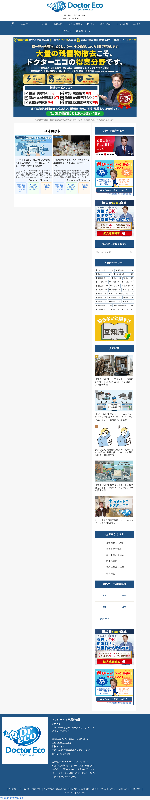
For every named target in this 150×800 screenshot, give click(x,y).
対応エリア (72, 789)
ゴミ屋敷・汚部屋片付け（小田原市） (33, 188)
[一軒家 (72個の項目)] (114, 282)
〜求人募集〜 (136, 789)
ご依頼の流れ (36, 789)
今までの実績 (49, 789)
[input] (114, 252)
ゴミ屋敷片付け (113, 549)
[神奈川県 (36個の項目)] (127, 286)
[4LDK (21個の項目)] (128, 302)
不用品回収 (111, 561)
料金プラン (13, 789)
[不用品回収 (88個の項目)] (102, 278)
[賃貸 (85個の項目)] (128, 278)
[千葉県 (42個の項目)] (115, 286)
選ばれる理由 (61, 789)
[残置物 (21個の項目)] (114, 302)
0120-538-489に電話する (12, 798)
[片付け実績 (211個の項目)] (104, 270)
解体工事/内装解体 (115, 555)
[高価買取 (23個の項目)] (115, 298)
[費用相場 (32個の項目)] (115, 290)
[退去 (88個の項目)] (116, 278)
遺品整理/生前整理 (115, 567)
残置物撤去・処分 (114, 543)
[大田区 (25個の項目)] (101, 294)
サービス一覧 (24, 789)
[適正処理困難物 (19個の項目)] (123, 305)
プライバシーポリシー (108, 789)
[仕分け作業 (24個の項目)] (126, 294)
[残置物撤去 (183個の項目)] (124, 270)
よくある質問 (84, 789)
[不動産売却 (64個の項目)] (102, 286)
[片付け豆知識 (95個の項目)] (123, 274)
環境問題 (110, 573)
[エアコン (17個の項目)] (127, 309)
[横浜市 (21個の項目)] (101, 302)
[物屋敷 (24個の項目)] (101, 298)
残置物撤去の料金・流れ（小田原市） (21, 188)
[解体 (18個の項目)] (115, 309)
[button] (131, 252)
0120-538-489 (63, 731)
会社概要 (94, 789)
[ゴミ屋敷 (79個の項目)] (101, 282)
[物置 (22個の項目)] (128, 298)
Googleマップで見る (61, 743)
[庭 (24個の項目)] (113, 294)
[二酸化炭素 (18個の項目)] (102, 309)
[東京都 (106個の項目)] (103, 274)
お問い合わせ (124, 789)
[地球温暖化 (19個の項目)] (104, 305)
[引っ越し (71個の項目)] (127, 282)
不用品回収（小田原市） (46, 187)
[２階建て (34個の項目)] (101, 290)
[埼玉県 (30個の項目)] (128, 290)
